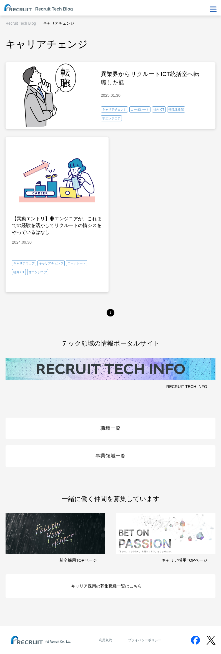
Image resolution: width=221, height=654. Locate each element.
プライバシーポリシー (144, 640)
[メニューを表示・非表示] (213, 9)
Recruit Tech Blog (21, 23)
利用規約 (105, 640)
